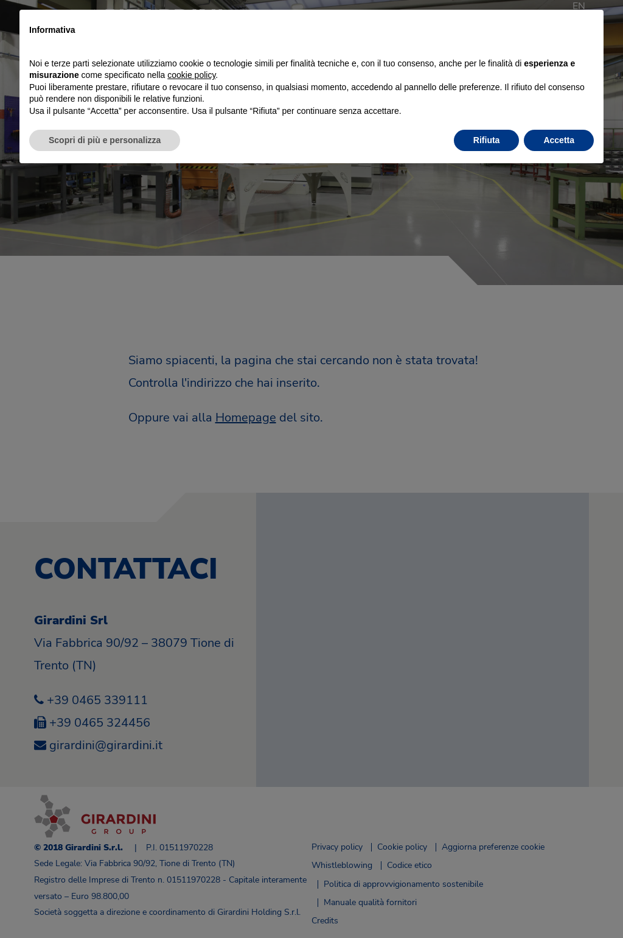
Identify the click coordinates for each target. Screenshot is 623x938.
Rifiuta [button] (486, 140)
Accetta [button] (558, 140)
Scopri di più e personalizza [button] (105, 140)
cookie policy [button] (191, 75)
